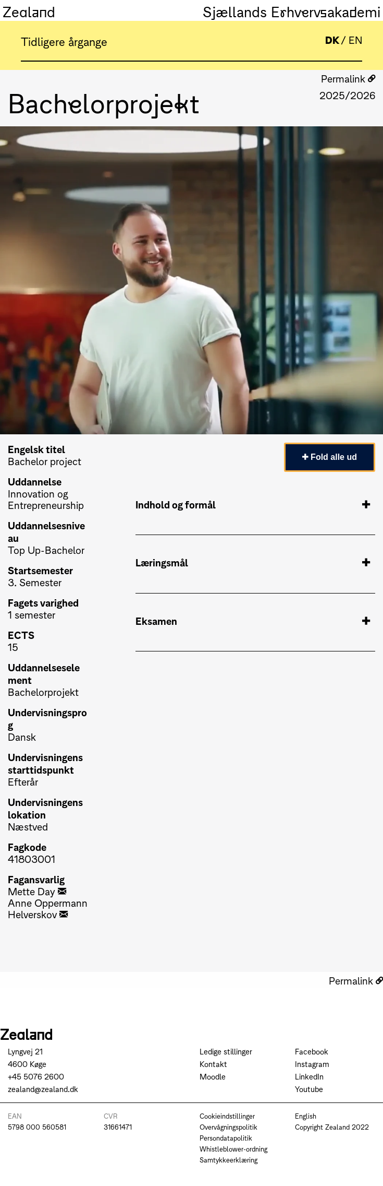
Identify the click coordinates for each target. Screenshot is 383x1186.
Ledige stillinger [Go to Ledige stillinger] (226, 1051)
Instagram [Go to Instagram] (312, 1064)
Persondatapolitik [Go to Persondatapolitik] (226, 1137)
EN (355, 39)
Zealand (29, 10)
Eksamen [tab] (252, 621)
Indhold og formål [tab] (252, 504)
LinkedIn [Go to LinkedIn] (309, 1076)
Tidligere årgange (64, 40)
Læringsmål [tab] (252, 562)
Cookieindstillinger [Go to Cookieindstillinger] (227, 1115)
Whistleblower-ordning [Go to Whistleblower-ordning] (233, 1148)
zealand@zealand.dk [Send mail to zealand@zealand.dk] (43, 1089)
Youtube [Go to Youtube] (309, 1089)
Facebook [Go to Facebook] (311, 1051)
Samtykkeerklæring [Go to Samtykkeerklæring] (228, 1159)
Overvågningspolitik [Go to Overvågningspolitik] (228, 1126)
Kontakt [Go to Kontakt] (213, 1064)
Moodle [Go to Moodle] (213, 1076)
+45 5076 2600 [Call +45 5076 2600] (36, 1076)
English (305, 1115)
